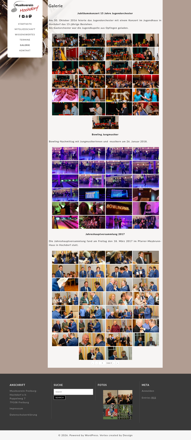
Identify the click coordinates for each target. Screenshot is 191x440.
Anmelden (148, 390)
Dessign (128, 435)
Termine (25, 39)
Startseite (25, 24)
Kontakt (25, 50)
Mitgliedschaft (25, 29)
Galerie (25, 45)
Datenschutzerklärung (23, 414)
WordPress (91, 435)
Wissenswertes (25, 34)
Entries (149, 397)
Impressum (16, 408)
